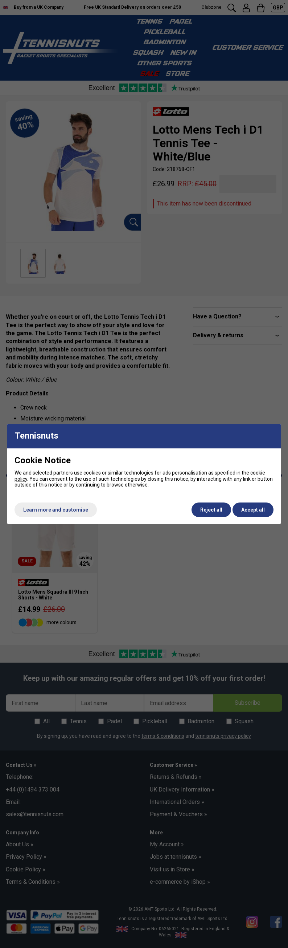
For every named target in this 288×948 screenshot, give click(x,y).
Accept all (253, 510)
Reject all (211, 510)
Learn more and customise (55, 510)
